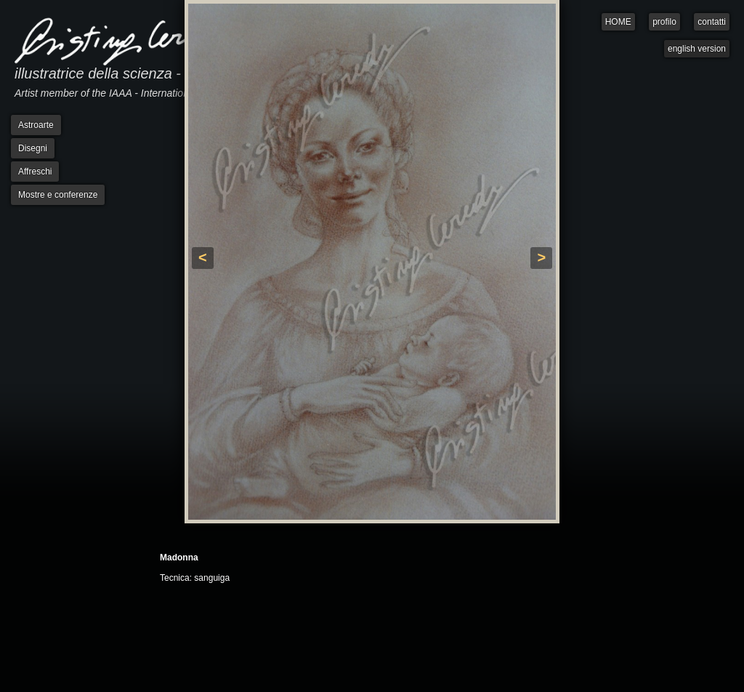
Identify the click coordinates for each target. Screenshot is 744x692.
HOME (618, 22)
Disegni (32, 148)
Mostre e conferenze (57, 195)
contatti (712, 22)
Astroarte (36, 125)
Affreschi (35, 171)
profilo (664, 22)
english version (697, 49)
